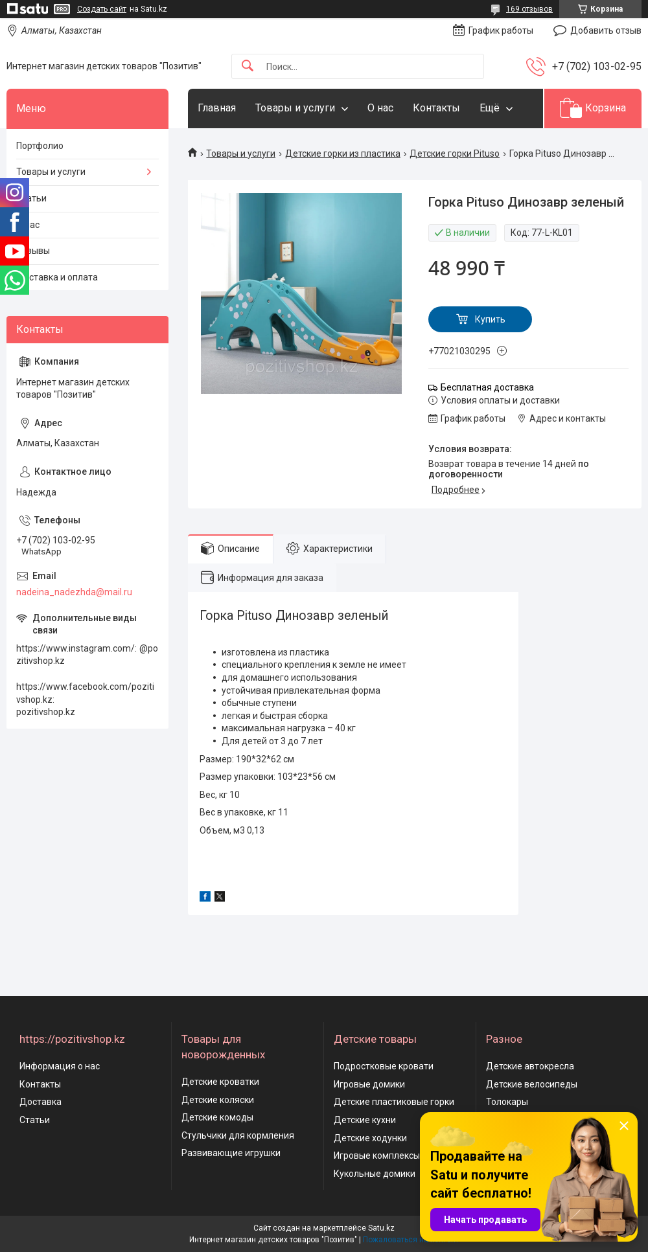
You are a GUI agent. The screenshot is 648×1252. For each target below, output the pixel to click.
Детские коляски (217, 1100)
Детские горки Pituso (455, 153)
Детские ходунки (370, 1138)
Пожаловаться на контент (411, 1239)
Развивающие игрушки (231, 1153)
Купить (490, 319)
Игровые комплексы (377, 1155)
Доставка (40, 1102)
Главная (217, 108)
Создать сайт (101, 9)
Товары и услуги (295, 108)
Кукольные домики (374, 1173)
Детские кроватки (220, 1081)
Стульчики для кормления (237, 1135)
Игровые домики (369, 1084)
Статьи (31, 198)
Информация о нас (59, 1066)
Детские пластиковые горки (394, 1102)
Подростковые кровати (384, 1066)
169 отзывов (529, 9)
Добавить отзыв (606, 30)
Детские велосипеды (531, 1084)
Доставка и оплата (57, 277)
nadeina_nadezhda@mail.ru (74, 592)
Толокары (507, 1102)
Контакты (436, 108)
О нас (380, 108)
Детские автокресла (530, 1066)
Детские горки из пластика (342, 153)
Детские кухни (365, 1120)
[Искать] (247, 66)
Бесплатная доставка (487, 387)
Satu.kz (381, 1228)
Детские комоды (217, 1117)
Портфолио (40, 146)
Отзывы (33, 250)
